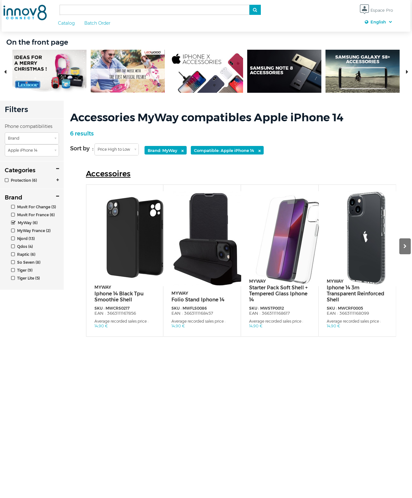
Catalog (66, 23)
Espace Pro (376, 10)
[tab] (32, 180)
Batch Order (97, 23)
